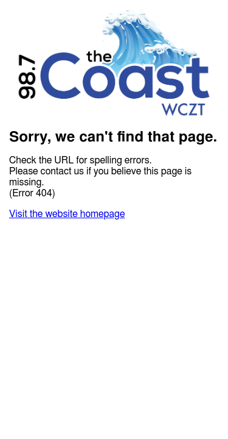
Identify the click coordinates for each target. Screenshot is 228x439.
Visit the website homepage (67, 214)
